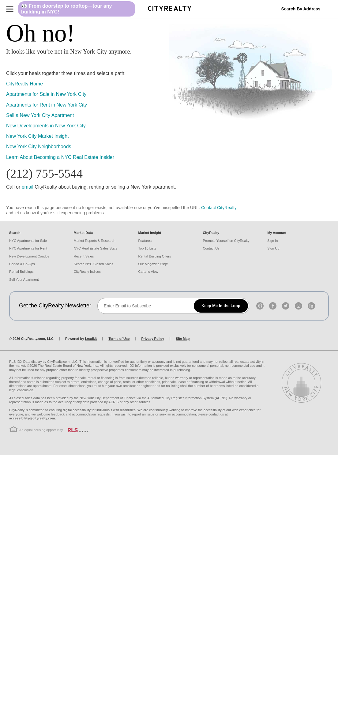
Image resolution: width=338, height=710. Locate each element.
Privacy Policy (152, 338)
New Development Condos (29, 256)
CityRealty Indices (87, 271)
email (27, 187)
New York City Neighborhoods (38, 146)
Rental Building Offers (154, 256)
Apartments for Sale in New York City (46, 94)
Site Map (183, 338)
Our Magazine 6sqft (153, 264)
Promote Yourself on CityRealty (226, 240)
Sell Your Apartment (24, 279)
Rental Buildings (21, 271)
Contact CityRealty (219, 207)
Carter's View (148, 271)
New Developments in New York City (46, 125)
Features (145, 240)
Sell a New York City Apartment (40, 115)
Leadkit (91, 338)
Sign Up (273, 248)
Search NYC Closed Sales (93, 264)
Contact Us (211, 248)
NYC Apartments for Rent (28, 248)
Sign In (272, 240)
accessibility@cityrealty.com (32, 418)
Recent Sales (84, 256)
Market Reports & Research (94, 240)
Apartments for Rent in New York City (46, 104)
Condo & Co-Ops (22, 264)
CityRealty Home (24, 83)
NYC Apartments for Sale (28, 240)
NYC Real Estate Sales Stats (95, 248)
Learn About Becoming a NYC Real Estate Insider (60, 157)
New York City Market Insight (37, 136)
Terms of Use (119, 338)
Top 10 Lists (147, 248)
